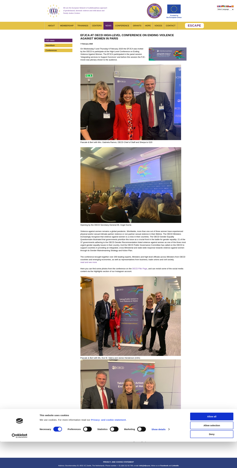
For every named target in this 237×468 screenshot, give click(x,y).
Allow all (211, 443)
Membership (67, 25)
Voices (158, 25)
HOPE (148, 25)
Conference (122, 25)
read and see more (88, 262)
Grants (137, 25)
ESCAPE (194, 25)
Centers (97, 25)
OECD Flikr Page (139, 268)
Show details (159, 455)
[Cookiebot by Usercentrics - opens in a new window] (19, 462)
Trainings (82, 25)
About (51, 25)
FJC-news (50, 40)
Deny (212, 460)
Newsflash (50, 45)
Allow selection (211, 451)
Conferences (51, 50)
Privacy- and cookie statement (108, 446)
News (108, 25)
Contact (170, 25)
